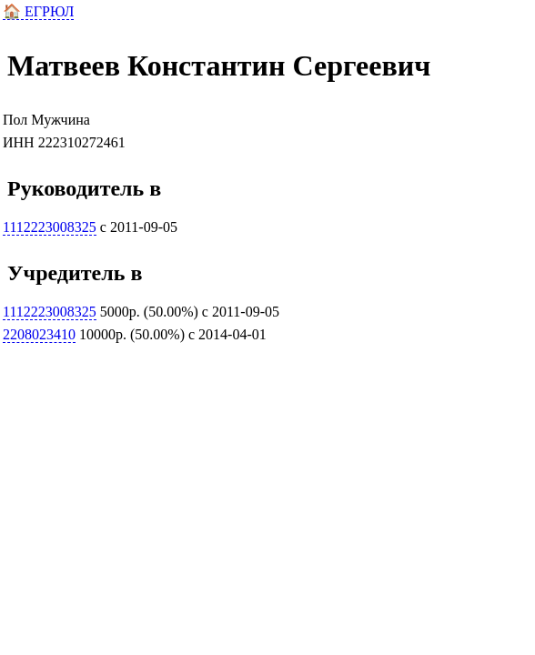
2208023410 (39, 334)
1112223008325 (49, 227)
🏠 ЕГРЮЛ (38, 11)
